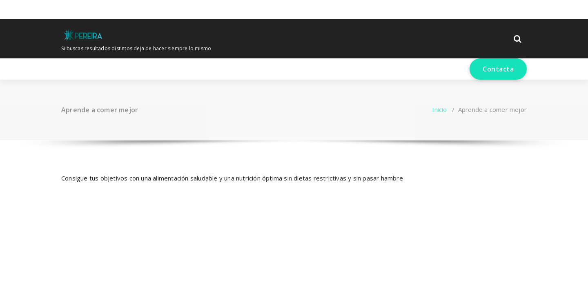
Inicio (439, 109)
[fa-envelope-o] (88, 8)
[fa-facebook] (63, 8)
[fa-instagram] (74, 8)
